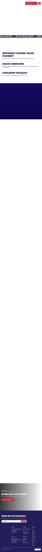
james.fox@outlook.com (14, 542)
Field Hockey (33, 540)
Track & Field (34, 536)
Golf (32, 530)
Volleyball (33, 534)
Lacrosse (33, 543)
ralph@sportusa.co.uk (14, 530)
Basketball (33, 537)
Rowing (33, 545)
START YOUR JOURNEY (30, 3)
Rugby (33, 542)
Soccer (33, 539)
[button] (39, 3)
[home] (7, 3)
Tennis (33, 529)
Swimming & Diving (33, 533)
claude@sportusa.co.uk (26, 531)
